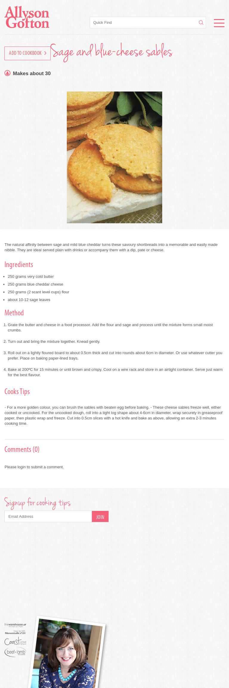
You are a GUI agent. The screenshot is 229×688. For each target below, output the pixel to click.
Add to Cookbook (27, 53)
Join (100, 517)
